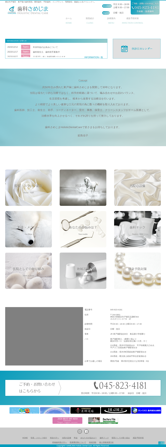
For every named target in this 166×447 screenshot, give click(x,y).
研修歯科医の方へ (59, 442)
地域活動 (92, 442)
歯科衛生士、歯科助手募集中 (46, 52)
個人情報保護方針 (106, 442)
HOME (25, 438)
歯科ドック (104, 438)
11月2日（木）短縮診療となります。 (50, 57)
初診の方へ (54, 438)
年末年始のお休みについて (45, 47)
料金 (76, 438)
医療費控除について (78, 442)
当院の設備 (66, 438)
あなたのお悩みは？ (88, 438)
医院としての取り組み (121, 438)
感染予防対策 (138, 438)
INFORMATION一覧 (93, 57)
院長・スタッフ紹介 (39, 438)
